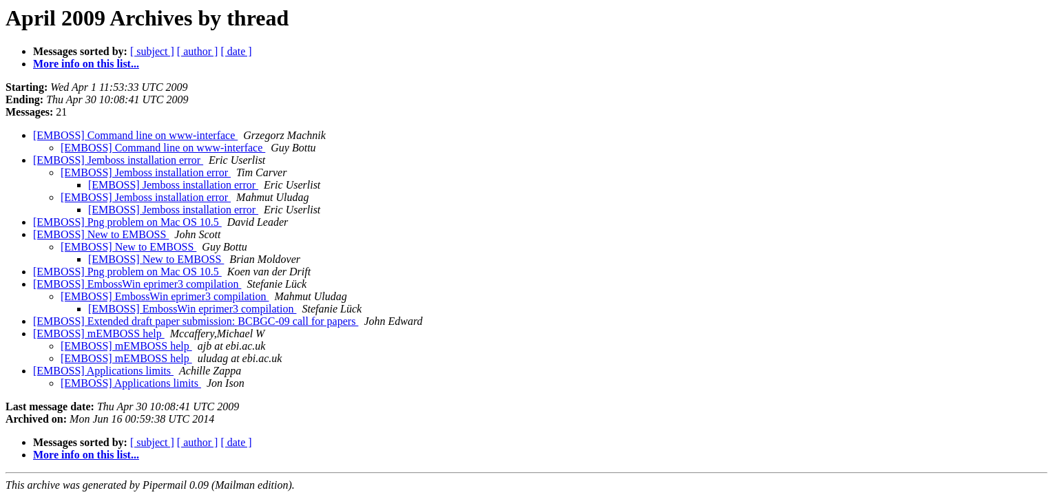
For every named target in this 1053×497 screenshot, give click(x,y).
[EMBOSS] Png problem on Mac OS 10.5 (127, 222)
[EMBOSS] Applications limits (103, 371)
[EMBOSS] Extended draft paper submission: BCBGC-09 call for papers (195, 321)
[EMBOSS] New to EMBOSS (101, 234)
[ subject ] (152, 51)
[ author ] (197, 51)
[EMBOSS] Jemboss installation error (118, 160)
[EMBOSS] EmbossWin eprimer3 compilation (137, 284)
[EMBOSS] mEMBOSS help (99, 333)
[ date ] (235, 51)
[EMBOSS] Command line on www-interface (135, 135)
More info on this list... (86, 64)
